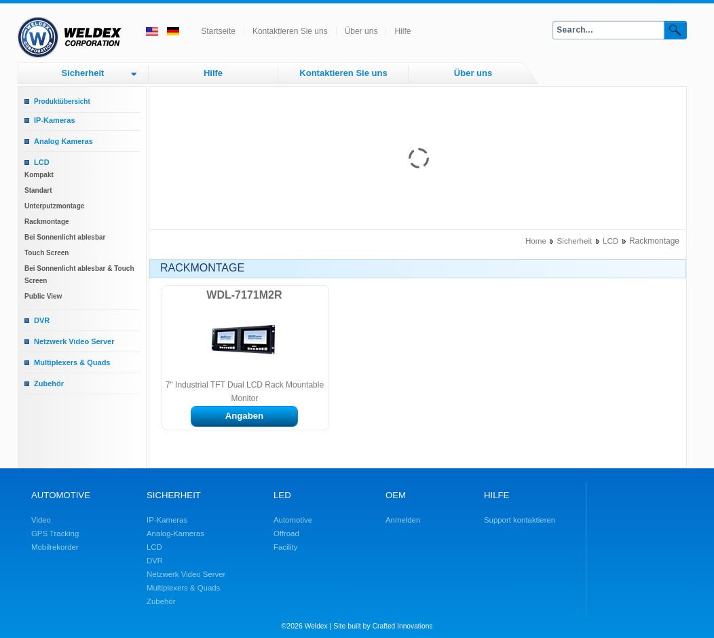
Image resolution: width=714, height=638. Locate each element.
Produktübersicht (62, 101)
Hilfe (402, 31)
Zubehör (49, 383)
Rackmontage (46, 221)
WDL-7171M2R (244, 295)
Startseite (218, 31)
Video (41, 520)
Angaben (244, 416)
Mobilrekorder (55, 547)
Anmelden (403, 520)
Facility (285, 547)
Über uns (361, 31)
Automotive (293, 520)
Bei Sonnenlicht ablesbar (64, 237)
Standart (38, 190)
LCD (42, 162)
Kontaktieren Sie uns (290, 31)
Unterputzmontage (54, 206)
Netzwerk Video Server (74, 341)
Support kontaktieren (519, 520)
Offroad (286, 533)
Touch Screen (46, 253)
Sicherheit (83, 73)
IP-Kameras (54, 120)
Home (535, 240)
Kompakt (39, 175)
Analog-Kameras (175, 533)
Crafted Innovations (403, 626)
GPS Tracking (55, 533)
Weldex (316, 626)
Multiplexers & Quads (72, 362)
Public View (43, 296)
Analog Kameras (63, 141)
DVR (42, 320)
